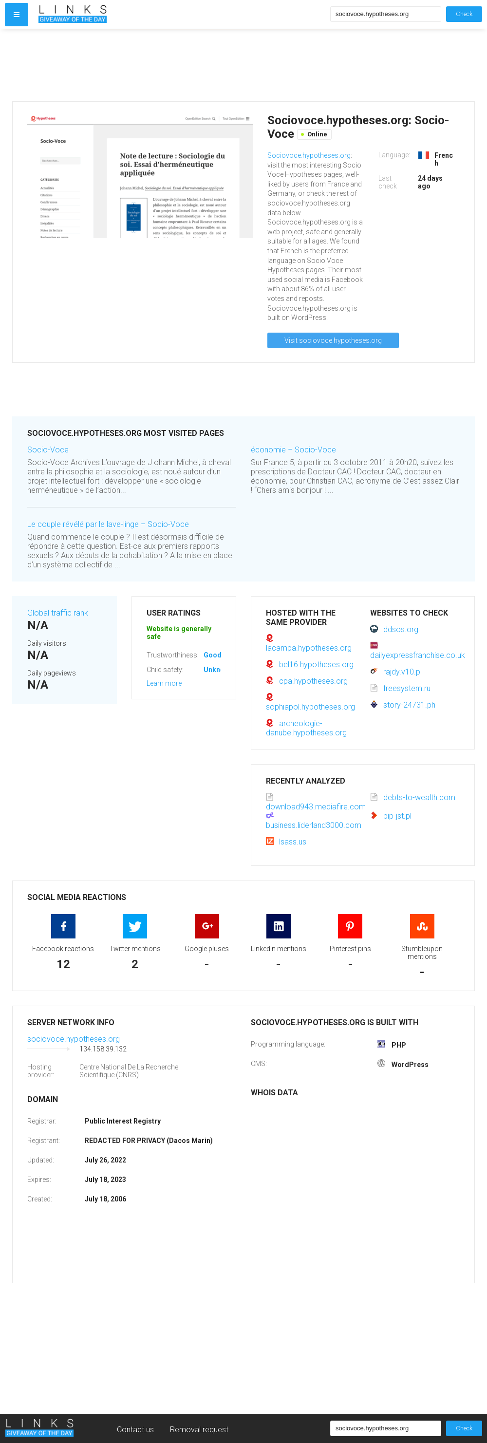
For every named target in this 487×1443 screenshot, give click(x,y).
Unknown (218, 670)
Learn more (164, 683)
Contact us (135, 1429)
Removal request (199, 1429)
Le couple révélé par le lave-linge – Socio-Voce (108, 524)
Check (464, 14)
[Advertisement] (182, 65)
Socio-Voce (48, 449)
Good (213, 655)
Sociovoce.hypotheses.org (309, 155)
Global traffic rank (57, 613)
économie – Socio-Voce (293, 449)
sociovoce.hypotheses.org (73, 1039)
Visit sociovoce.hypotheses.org (333, 340)
